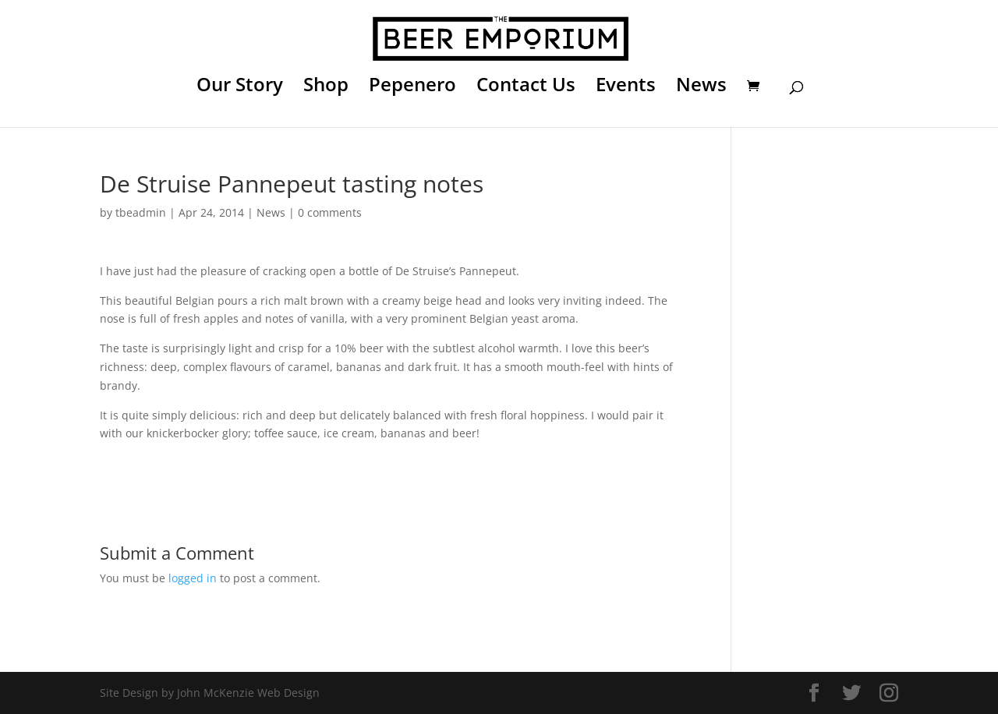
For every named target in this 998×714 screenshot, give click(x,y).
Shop (326, 88)
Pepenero (412, 88)
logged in (192, 578)
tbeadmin (140, 212)
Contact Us (525, 88)
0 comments (330, 212)
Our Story (239, 88)
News (701, 88)
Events (626, 88)
